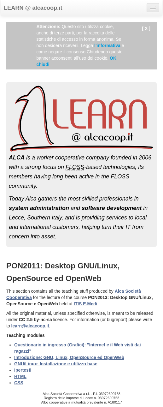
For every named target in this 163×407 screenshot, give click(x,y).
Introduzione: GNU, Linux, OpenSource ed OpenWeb (69, 357)
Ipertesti (22, 370)
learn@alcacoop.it (30, 325)
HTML (20, 376)
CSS (18, 382)
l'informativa (107, 45)
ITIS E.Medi (85, 303)
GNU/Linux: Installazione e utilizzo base (55, 363)
